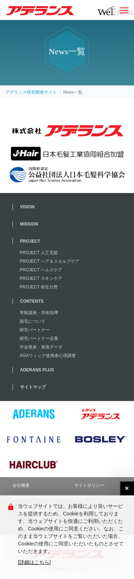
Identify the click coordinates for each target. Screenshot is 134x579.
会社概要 (21, 485)
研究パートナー (35, 329)
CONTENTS (32, 301)
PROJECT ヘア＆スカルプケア (49, 261)
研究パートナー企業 (39, 338)
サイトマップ (33, 387)
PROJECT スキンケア (41, 278)
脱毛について (32, 321)
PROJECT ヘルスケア (41, 269)
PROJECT (30, 241)
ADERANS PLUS (37, 369)
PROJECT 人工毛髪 (39, 252)
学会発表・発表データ (41, 347)
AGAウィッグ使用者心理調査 (48, 355)
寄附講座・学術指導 (39, 312)
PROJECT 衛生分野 (39, 287)
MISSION (29, 224)
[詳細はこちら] (34, 562)
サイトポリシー (89, 485)
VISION (27, 206)
